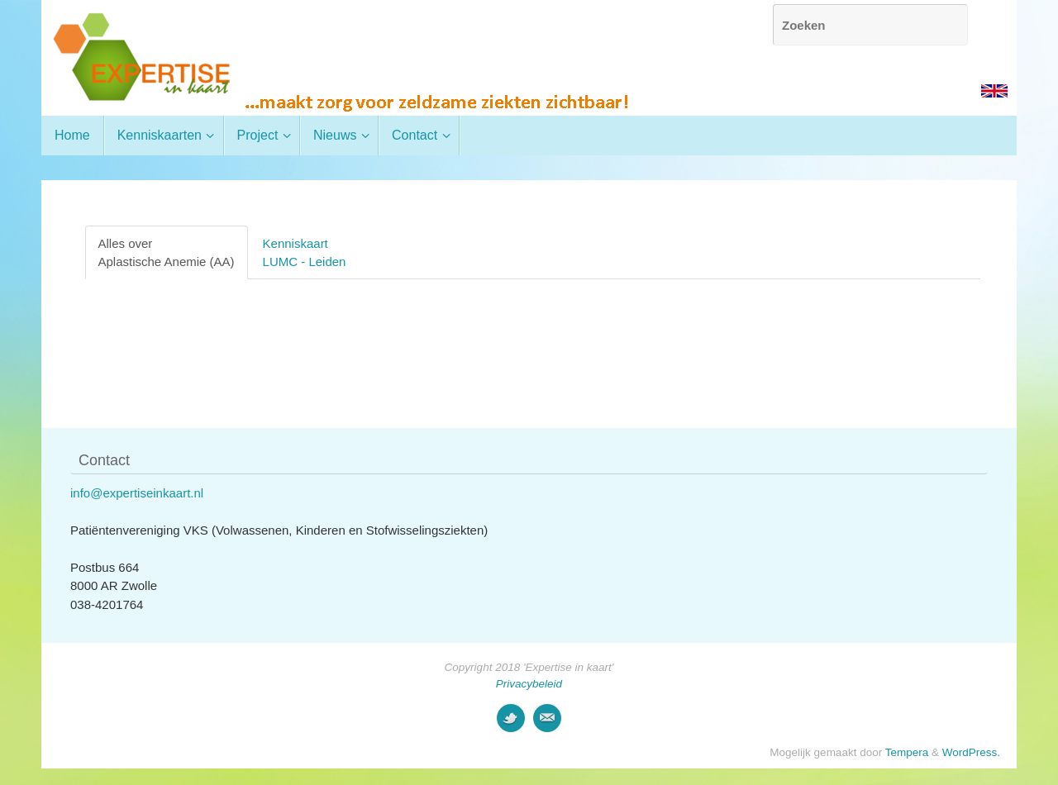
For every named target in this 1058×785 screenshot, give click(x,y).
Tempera (907, 752)
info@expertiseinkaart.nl (136, 493)
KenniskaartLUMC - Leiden (304, 252)
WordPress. (971, 752)
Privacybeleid (529, 684)
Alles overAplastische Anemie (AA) (166, 252)
